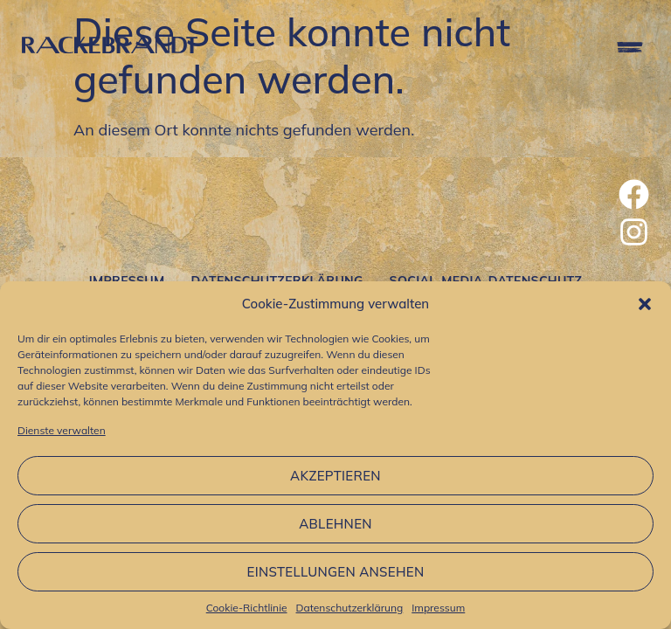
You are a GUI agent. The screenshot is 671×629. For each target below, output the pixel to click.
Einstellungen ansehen (336, 571)
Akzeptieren (335, 475)
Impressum (438, 607)
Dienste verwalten (61, 430)
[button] (645, 304)
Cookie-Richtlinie (246, 607)
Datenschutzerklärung (350, 607)
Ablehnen (335, 523)
